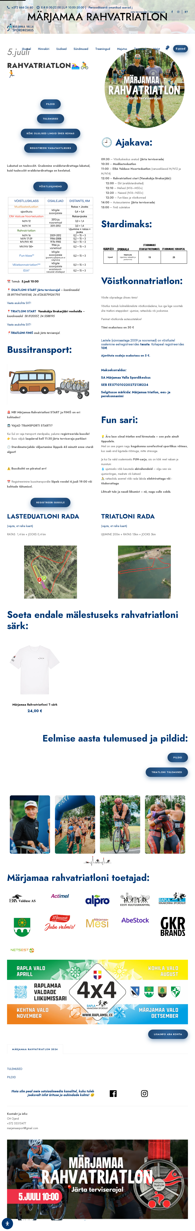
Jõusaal (26, 49)
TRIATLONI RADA (128, 516)
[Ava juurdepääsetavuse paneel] (7, 1223)
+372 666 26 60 (22, 7)
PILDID (11, 1077)
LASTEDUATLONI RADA (43, 516)
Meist (156, 49)
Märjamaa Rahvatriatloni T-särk (34, 704)
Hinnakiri (43, 49)
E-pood (180, 49)
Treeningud (102, 49)
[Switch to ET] (186, 12)
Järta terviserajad (139, 12)
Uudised (61, 49)
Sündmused (81, 49)
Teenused (140, 49)
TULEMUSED (14, 1069)
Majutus (122, 49)
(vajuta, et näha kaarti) (20, 526)
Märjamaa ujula (157, 12)
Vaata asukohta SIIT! (19, 303)
